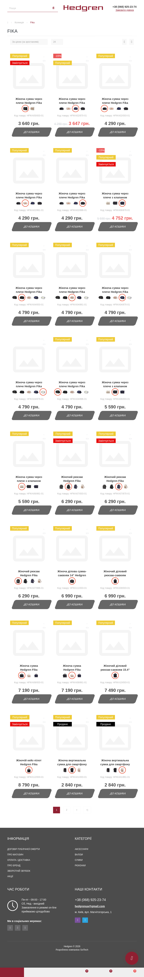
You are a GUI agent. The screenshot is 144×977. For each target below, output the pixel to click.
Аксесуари (81, 849)
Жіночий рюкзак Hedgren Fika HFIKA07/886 (29, 575)
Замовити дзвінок (125, 10)
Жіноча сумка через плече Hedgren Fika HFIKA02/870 (72, 102)
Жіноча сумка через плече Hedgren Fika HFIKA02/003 (115, 102)
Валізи (79, 854)
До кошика (31, 131)
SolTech (84, 949)
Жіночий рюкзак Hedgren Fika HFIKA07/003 (72, 480)
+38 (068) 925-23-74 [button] (90, 900)
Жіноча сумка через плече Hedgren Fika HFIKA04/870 (115, 291)
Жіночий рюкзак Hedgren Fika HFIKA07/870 (115, 480)
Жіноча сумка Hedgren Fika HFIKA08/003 (29, 669)
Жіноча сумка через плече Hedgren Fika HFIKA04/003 (29, 291)
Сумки (79, 860)
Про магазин (15, 854)
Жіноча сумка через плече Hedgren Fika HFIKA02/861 (29, 197)
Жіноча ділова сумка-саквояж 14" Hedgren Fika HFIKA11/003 (72, 575)
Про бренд (13, 865)
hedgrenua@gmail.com (90, 906)
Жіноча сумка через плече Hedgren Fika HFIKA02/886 (72, 197)
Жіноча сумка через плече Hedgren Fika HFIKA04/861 (72, 291)
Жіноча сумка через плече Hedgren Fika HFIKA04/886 (72, 386)
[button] (60, 972)
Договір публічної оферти (23, 849)
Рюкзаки (80, 865)
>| (87, 810)
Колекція (19, 22)
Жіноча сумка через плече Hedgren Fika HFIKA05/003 (29, 102)
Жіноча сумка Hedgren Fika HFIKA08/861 (72, 669)
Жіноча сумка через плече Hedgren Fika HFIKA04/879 (29, 386)
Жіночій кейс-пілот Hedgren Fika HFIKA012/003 (28, 764)
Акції (10, 876)
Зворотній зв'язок (18, 871)
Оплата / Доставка (18, 860)
